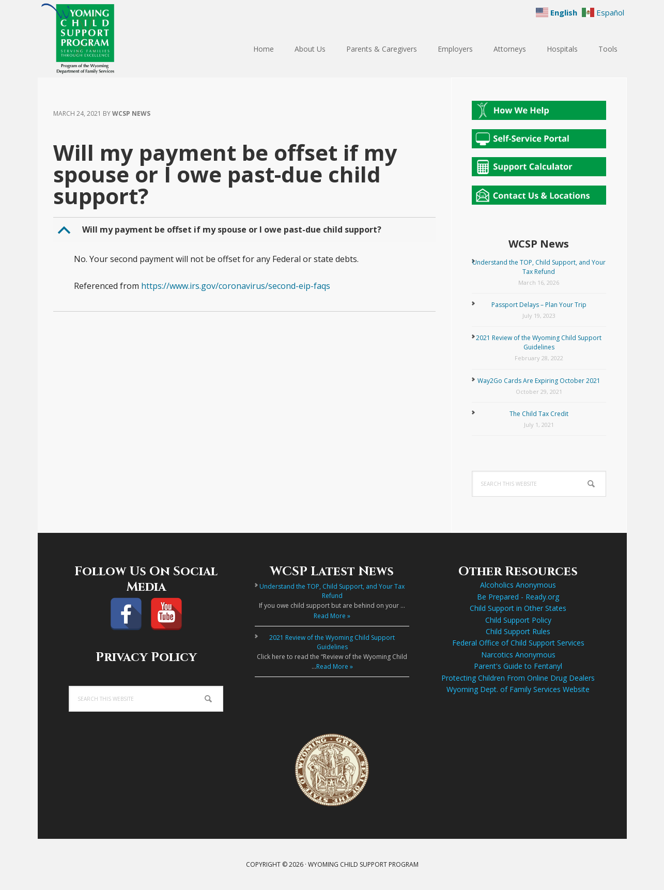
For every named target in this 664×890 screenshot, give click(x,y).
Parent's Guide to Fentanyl (518, 666)
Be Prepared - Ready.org (518, 597)
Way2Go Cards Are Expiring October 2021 (538, 380)
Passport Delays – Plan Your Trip (538, 304)
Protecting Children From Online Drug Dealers (518, 678)
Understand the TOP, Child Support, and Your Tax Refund (539, 267)
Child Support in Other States (518, 608)
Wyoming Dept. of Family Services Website (518, 689)
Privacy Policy (146, 657)
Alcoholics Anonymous (518, 585)
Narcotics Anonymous (518, 654)
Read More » (332, 615)
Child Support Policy (518, 620)
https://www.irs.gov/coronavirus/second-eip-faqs (235, 285)
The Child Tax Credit (538, 413)
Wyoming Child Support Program (105, 39)
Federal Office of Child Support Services (518, 643)
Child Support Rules (518, 631)
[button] (245, 230)
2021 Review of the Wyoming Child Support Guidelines (538, 342)
